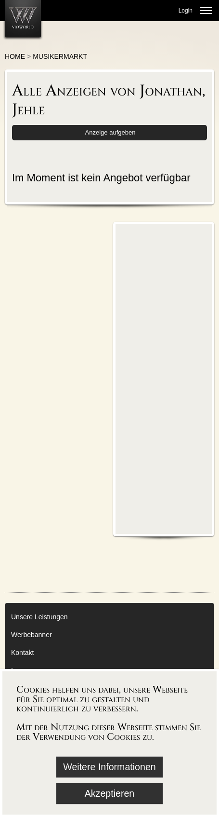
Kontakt (22, 652)
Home (15, 56)
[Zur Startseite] (23, 18)
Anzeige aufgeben (110, 132)
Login (186, 10)
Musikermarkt (60, 56)
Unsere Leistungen (39, 617)
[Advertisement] (163, 378)
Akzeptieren (109, 793)
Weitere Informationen (109, 767)
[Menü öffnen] (206, 10)
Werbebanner (31, 635)
